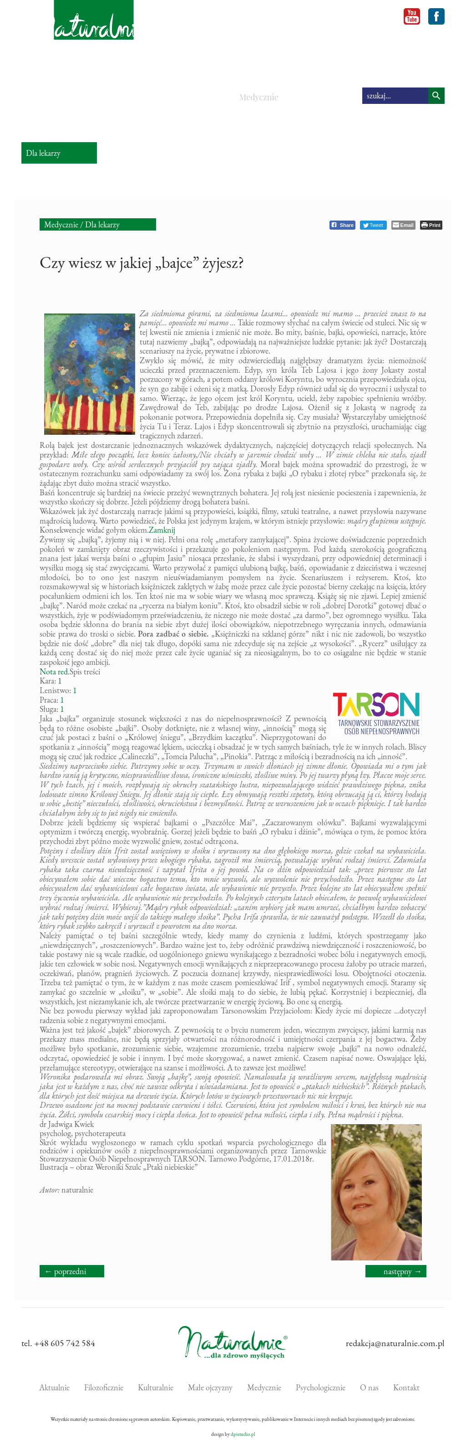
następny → (403, 1271)
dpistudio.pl (243, 1434)
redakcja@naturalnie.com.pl (395, 1343)
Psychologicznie (322, 97)
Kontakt (406, 1387)
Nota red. (55, 671)
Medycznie (259, 97)
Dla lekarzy (102, 224)
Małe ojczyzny (207, 103)
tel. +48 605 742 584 (58, 1343)
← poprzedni (65, 1271)
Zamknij (162, 530)
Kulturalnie (156, 97)
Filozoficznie (98, 97)
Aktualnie (42, 97)
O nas (369, 1387)
